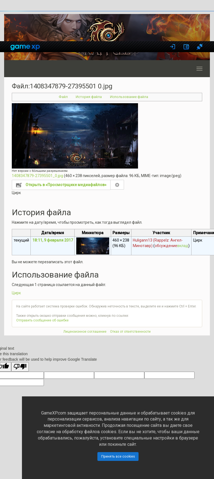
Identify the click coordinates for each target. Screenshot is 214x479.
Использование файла (129, 97)
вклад (182, 245)
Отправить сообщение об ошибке (42, 320)
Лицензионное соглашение (84, 332)
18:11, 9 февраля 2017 (52, 240)
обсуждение (166, 245)
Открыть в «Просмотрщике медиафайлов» (66, 185)
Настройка (117, 185)
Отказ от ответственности (130, 332)
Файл (63, 97)
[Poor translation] (20, 367)
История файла (89, 97)
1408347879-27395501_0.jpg (37, 175)
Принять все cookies (118, 456)
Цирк (16, 293)
